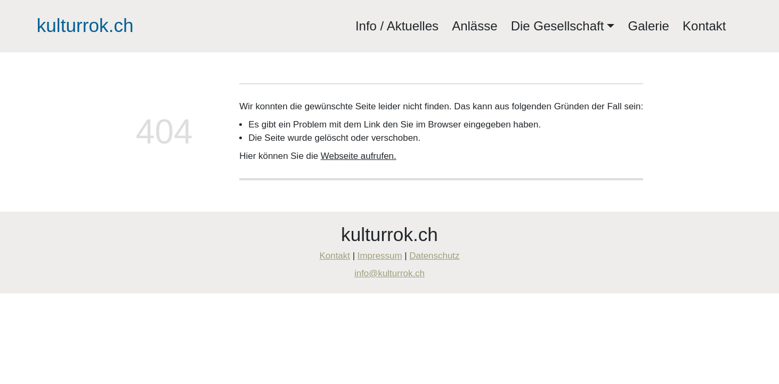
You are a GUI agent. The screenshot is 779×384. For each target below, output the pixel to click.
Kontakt (704, 26)
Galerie (648, 26)
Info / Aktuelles (397, 26)
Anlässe (474, 26)
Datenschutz (434, 256)
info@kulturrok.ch (389, 273)
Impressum (380, 256)
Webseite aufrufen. (358, 156)
